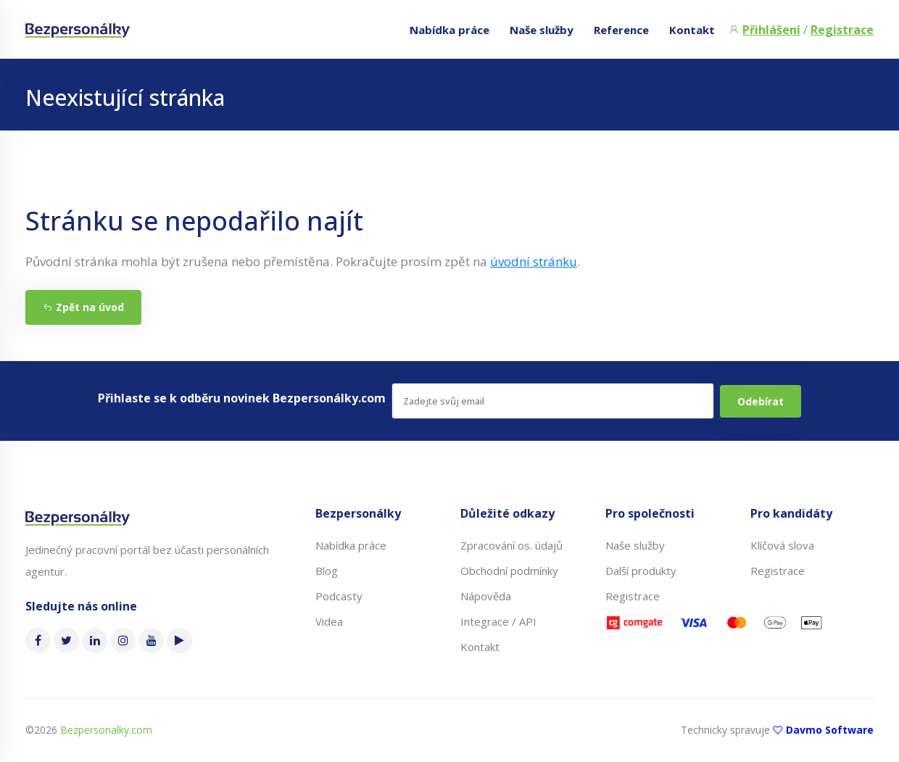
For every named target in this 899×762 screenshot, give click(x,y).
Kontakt (692, 29)
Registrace (842, 30)
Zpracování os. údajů (511, 545)
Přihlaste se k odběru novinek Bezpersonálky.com (242, 398)
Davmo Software (830, 730)
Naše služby (541, 29)
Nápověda (485, 596)
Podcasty (338, 596)
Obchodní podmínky (509, 570)
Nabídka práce (449, 29)
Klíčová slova (782, 545)
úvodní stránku (533, 261)
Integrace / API (498, 621)
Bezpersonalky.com (106, 730)
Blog (326, 570)
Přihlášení (771, 30)
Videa (329, 621)
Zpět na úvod (83, 307)
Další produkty (640, 570)
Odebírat (760, 401)
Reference (621, 29)
